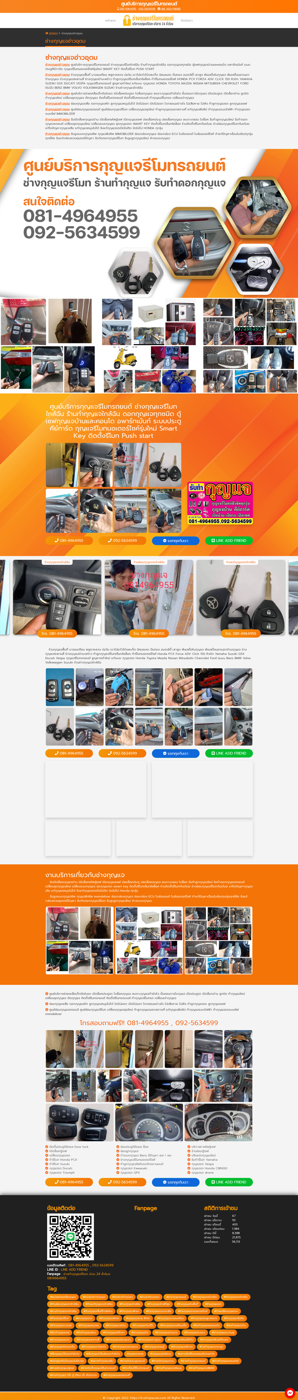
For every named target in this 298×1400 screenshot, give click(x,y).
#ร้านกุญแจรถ (213, 1304)
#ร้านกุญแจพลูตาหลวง (204, 1318)
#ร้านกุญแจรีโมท (59, 1318)
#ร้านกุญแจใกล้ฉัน (129, 1304)
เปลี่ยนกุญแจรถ (57, 1155)
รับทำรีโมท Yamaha (202, 1160)
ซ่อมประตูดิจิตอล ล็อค (132, 1147)
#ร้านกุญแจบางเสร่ (61, 1325)
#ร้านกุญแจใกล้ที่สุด (158, 1304)
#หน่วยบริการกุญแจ (94, 1297)
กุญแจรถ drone (200, 1172)
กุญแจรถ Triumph (60, 1172)
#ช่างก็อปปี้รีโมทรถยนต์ (135, 1368)
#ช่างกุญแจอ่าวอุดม (149, 1340)
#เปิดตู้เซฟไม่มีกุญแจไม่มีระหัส (67, 1361)
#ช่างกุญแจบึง (139, 1333)
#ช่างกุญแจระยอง (194, 1333)
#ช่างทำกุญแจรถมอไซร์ (225, 1361)
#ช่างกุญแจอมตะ (60, 1340)
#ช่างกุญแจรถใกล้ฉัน (205, 1297)
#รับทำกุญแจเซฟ (59, 1333)
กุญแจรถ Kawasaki (131, 1168)
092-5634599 (146, 9)
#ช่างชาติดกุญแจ (150, 1297)
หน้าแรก (110, 20)
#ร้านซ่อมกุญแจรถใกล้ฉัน (64, 1304)
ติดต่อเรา (187, 20)
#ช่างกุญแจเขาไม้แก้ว (94, 1347)
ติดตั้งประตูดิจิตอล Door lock (66, 1147)
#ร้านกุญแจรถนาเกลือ (158, 1311)
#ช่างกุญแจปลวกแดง (125, 1347)
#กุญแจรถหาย (135, 1354)
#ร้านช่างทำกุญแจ (122, 1297)
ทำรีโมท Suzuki (57, 1164)
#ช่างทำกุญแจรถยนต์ (193, 1361)
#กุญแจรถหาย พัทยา (138, 1318)
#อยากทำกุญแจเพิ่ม (102, 1361)
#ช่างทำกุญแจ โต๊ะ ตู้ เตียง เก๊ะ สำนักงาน (73, 1375)
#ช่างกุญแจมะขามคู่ (223, 1333)
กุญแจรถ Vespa (200, 1164)
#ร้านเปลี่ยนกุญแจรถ (226, 1311)
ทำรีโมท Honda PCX (61, 1160)
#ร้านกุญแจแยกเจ (88, 1325)
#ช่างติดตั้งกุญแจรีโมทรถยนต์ (98, 1368)
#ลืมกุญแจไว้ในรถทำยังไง (65, 1354)
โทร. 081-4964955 (57, 633)
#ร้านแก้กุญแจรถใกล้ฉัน (99, 1304)
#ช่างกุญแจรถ (84, 1318)
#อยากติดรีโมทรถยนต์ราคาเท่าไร (196, 1354)
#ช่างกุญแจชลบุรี (176, 1297)
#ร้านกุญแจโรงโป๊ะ (142, 1325)
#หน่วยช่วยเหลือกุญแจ (63, 1297)
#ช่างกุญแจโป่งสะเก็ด (62, 1347)
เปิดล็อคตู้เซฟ (56, 1151)
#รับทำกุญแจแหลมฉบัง (206, 1325)
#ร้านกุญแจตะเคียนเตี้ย (173, 1325)
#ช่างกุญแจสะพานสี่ (88, 1340)
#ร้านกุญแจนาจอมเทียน (170, 1318)
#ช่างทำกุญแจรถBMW (201, 1368)
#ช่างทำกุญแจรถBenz (169, 1368)
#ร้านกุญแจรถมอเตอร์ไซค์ (192, 1311)
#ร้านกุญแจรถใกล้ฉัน (236, 1297)
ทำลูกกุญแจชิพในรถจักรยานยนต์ (139, 1164)
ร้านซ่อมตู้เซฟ (198, 1151)
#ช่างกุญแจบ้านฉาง (166, 1333)
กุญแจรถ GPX (128, 1172)
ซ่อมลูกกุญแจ (127, 1151)
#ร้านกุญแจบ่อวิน (116, 1325)
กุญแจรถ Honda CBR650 (207, 1168)
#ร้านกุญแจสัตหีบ (234, 1318)
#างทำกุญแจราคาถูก (211, 1347)
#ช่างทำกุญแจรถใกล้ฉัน (63, 1311)
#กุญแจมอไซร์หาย (160, 1354)
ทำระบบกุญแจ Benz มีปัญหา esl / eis (143, 1155)
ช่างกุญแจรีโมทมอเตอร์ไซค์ (135, 1160)
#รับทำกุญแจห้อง (86, 1333)
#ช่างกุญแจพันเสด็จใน (180, 1340)
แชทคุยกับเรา (175, 540)
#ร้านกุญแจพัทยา (129, 1311)
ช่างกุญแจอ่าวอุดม (57, 64)
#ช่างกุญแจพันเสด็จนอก (214, 1340)
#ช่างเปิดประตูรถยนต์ (132, 1361)
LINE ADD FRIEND (171, 9)
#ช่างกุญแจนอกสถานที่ (116, 1375)
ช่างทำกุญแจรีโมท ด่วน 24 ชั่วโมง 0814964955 (78, 1276)
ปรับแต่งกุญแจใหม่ (201, 1155)
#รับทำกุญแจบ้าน (236, 1325)
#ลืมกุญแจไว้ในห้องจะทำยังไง (103, 1354)
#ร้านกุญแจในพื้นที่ (187, 1304)
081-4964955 (128, 9)
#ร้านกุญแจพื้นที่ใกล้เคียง (98, 1311)
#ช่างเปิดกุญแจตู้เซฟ (62, 1368)
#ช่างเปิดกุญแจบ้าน (163, 1361)
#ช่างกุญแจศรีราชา (114, 1333)
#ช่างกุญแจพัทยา (109, 1318)
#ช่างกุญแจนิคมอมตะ (118, 1340)
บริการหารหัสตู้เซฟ (201, 1147)
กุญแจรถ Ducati (58, 1168)
